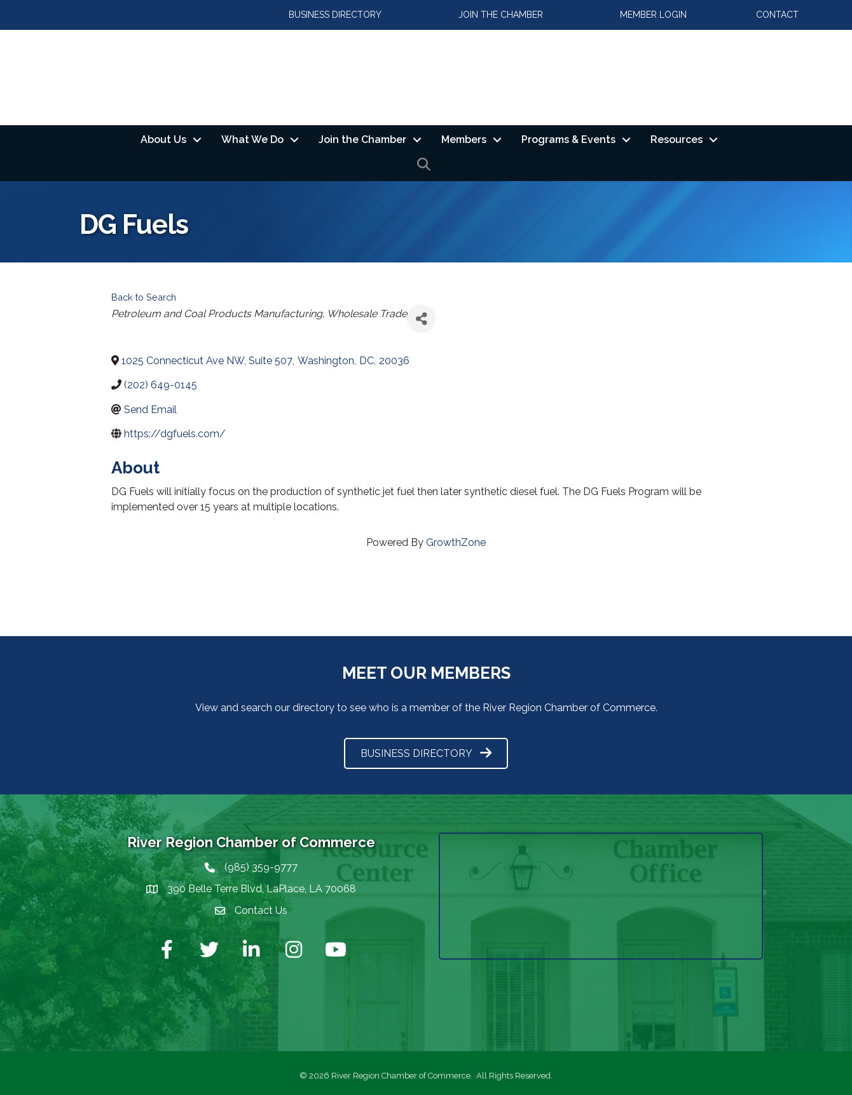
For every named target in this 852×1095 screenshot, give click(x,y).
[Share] (421, 318)
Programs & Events (568, 139)
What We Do (252, 139)
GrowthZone (456, 542)
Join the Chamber (362, 139)
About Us (163, 139)
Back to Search (143, 297)
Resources (676, 139)
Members (463, 139)
